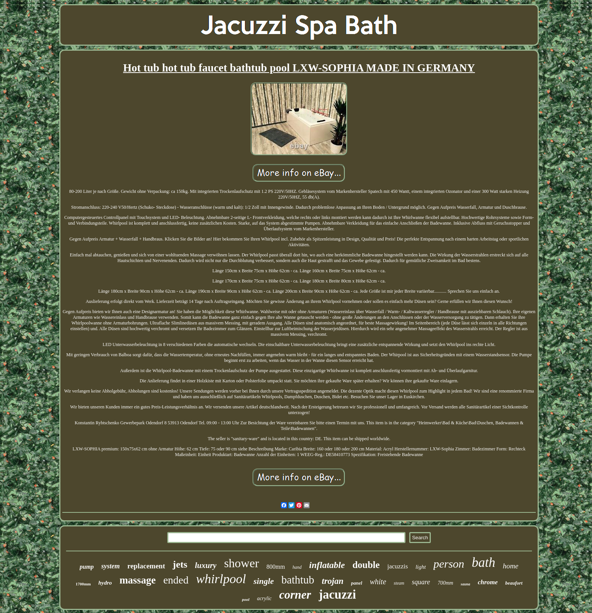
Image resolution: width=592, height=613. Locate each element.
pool (246, 599)
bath (483, 562)
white (378, 581)
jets (180, 564)
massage (137, 580)
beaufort (514, 583)
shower (241, 563)
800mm (276, 566)
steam (399, 583)
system (110, 566)
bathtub (297, 580)
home (510, 566)
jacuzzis (397, 566)
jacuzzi (337, 594)
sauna (465, 584)
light (420, 567)
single (263, 581)
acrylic (264, 598)
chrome (488, 582)
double (365, 565)
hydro (105, 583)
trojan (333, 581)
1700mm (83, 584)
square (421, 582)
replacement (146, 566)
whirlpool (221, 579)
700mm (445, 583)
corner (295, 594)
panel (356, 583)
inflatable (327, 565)
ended (175, 580)
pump (87, 566)
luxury (205, 565)
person (448, 563)
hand (297, 567)
